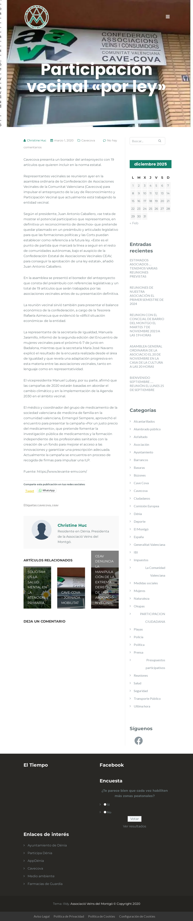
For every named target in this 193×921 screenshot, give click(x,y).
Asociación (141, 444)
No (109, 812)
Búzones (140, 475)
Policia (138, 637)
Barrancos (141, 460)
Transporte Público (147, 698)
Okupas (139, 606)
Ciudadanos (142, 498)
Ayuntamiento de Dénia (47, 845)
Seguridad (141, 691)
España (139, 537)
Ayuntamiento (143, 452)
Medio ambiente (41, 876)
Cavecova (88, 140)
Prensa (138, 652)
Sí (108, 804)
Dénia (138, 514)
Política (139, 644)
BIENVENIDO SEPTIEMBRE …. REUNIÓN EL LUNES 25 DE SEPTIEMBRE (147, 384)
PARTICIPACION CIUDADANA (152, 617)
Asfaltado (141, 437)
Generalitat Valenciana (149, 544)
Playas (138, 629)
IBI (136, 552)
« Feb (134, 223)
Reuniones (141, 675)
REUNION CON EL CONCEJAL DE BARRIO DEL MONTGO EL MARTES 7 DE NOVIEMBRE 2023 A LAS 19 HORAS (147, 325)
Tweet (29, 490)
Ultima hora (142, 706)
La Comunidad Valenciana (155, 571)
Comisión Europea (146, 506)
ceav (55, 505)
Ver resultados (134, 826)
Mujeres (139, 591)
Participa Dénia (40, 853)
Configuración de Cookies (137, 916)
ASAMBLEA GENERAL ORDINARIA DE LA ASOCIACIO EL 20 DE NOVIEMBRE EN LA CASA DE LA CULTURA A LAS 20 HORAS (146, 356)
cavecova (44, 505)
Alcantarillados (144, 421)
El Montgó (141, 529)
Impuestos (141, 560)
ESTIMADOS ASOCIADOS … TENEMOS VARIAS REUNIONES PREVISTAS (143, 268)
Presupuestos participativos (155, 664)
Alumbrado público (147, 429)
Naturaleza (141, 598)
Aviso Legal (42, 916)
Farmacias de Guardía (45, 884)
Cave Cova (141, 483)
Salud (137, 683)
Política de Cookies (101, 916)
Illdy (66, 904)
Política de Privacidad (69, 916)
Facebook (112, 765)
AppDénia (36, 861)
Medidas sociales (146, 583)
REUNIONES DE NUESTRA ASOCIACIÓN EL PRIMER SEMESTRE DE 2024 (147, 295)
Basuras (139, 467)
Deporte (140, 521)
